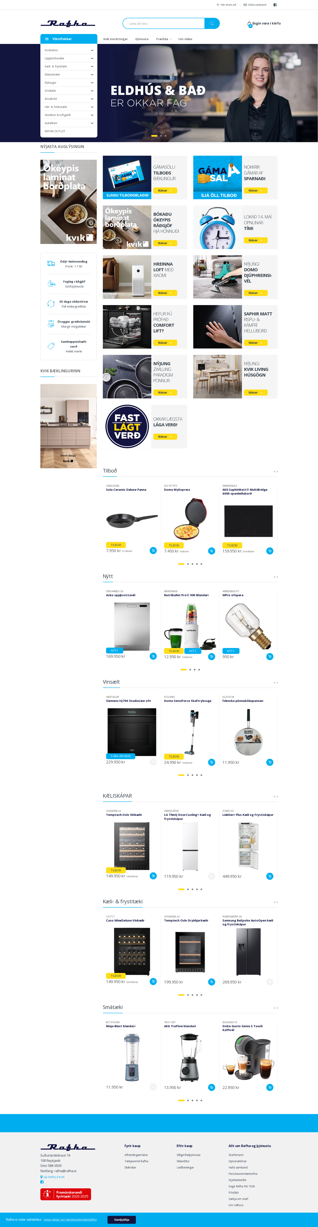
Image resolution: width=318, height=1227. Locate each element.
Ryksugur (50, 82)
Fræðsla (162, 39)
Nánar (162, 190)
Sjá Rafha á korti (52, 1177)
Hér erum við (226, 5)
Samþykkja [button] (121, 1219)
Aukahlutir (51, 123)
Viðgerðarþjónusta (189, 1155)
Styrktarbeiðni (237, 1180)
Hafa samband (255, 5)
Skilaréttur (183, 1161)
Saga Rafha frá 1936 (242, 1186)
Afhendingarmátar (136, 1155)
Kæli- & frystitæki (56, 66)
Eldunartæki (52, 74)
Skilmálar (130, 1167)
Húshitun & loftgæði (58, 115)
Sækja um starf (238, 1199)
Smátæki (50, 91)
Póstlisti (234, 1192)
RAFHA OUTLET (55, 131)
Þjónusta (141, 39)
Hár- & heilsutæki (56, 107)
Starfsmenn (236, 1155)
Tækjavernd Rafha (136, 1161)
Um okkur (185, 39)
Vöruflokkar (58, 39)
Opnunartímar (237, 1161)
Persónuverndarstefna (243, 1174)
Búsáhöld (51, 99)
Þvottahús (51, 50)
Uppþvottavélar (54, 58)
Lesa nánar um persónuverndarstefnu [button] (70, 1219)
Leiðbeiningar (185, 1167)
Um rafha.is (236, 1205)
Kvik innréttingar (115, 39)
